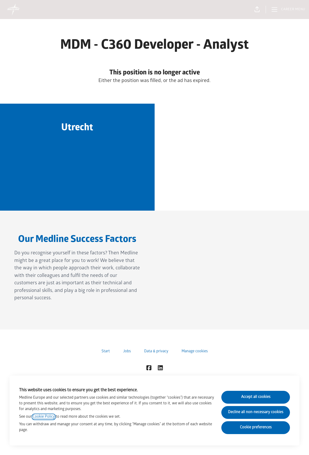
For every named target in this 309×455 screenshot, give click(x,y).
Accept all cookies (255, 397)
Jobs (127, 351)
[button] (257, 9)
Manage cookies (195, 351)
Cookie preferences (256, 427)
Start (105, 351)
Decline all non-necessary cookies (255, 412)
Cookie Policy (44, 417)
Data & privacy (156, 351)
